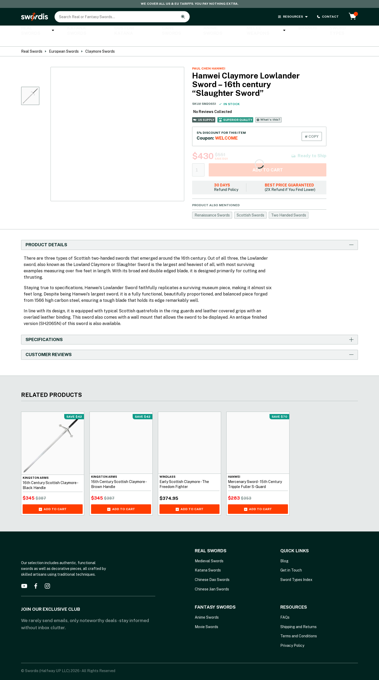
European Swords (64, 42)
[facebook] (36, 577)
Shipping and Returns (298, 617)
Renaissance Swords (212, 206)
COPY (311, 127)
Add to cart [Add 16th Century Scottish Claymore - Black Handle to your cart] (53, 500)
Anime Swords (197, 31)
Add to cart (267, 160)
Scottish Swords (250, 206)
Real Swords (35, 31)
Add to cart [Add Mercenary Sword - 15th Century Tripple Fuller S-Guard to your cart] (258, 500)
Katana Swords (77, 31)
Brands (276, 31)
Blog (284, 552)
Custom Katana (119, 31)
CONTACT (328, 17)
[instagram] (47, 577)
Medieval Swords (209, 552)
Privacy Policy (292, 636)
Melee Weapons (240, 31)
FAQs (285, 608)
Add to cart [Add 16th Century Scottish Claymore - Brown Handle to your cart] (121, 500)
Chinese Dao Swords (212, 570)
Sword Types (308, 31)
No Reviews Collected (212, 102)
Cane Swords (159, 31)
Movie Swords (206, 617)
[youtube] (24, 577)
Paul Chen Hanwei (208, 59)
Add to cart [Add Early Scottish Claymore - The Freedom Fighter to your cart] (189, 500)
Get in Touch (291, 561)
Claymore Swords (100, 42)
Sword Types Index (296, 570)
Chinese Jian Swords (212, 580)
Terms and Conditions (298, 627)
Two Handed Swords (288, 206)
